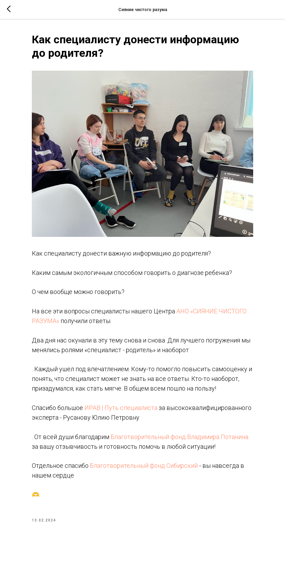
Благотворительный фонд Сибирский (144, 465)
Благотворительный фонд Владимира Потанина (179, 436)
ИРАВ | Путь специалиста (120, 407)
